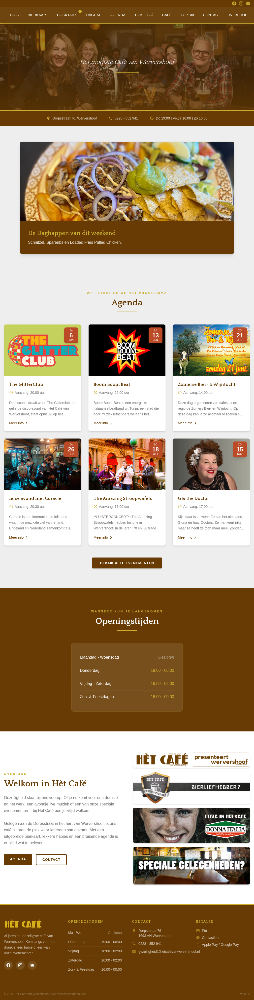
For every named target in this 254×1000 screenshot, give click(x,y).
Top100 (187, 15)
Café (167, 15)
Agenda (118, 15)
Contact (211, 15)
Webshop (238, 15)
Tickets (143, 15)
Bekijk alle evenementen (127, 563)
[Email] (248, 3)
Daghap (93, 15)
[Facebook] (234, 3)
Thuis (13, 15)
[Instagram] (241, 3)
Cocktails (69, 13)
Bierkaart (38, 15)
